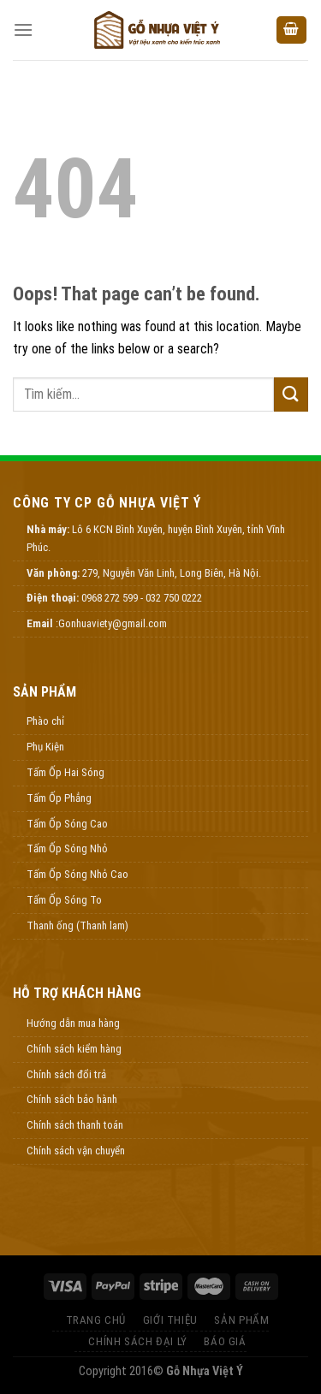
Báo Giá (225, 1341)
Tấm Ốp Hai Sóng (65, 772)
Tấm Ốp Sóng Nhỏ (67, 848)
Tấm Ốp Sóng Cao (67, 823)
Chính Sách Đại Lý (137, 1341)
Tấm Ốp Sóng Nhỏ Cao (77, 874)
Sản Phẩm (241, 1320)
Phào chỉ (45, 721)
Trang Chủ (96, 1320)
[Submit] (291, 394)
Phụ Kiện (45, 746)
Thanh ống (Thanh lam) (77, 925)
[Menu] (23, 29)
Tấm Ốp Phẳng (59, 798)
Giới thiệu (170, 1320)
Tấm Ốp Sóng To (64, 899)
